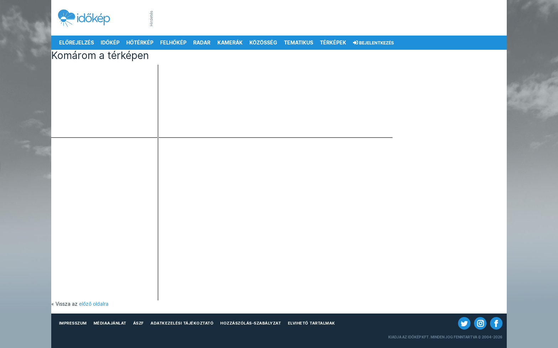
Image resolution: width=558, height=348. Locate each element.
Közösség (263, 42)
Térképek (333, 42)
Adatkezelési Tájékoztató (182, 323)
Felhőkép (173, 42)
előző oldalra (94, 304)
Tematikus (298, 42)
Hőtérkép (139, 42)
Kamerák (230, 42)
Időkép (110, 42)
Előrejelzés (76, 42)
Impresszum (73, 323)
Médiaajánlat (110, 323)
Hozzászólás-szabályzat (250, 323)
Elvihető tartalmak (311, 323)
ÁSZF (138, 323)
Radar (201, 42)
